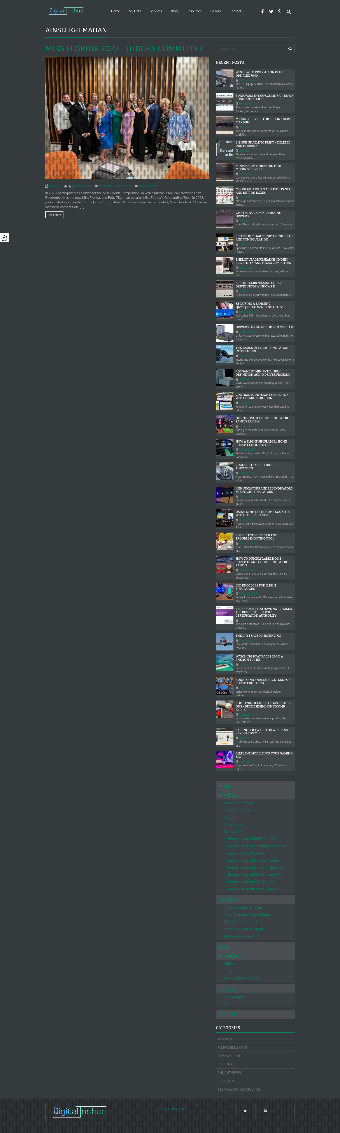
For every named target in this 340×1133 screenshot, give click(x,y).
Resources (194, 11)
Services (156, 11)
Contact (235, 11)
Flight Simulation (233, 1047)
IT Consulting (229, 1056)
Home (115, 11)
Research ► (233, 831)
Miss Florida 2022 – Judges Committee (124, 49)
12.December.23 (248, 496)
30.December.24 (248, 311)
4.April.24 (244, 426)
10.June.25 (244, 197)
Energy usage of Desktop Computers (256, 846)
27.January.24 (246, 473)
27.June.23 (245, 714)
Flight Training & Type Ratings (247, 914)
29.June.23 (245, 688)
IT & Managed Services (241, 922)
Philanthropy (123, 186)
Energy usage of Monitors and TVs (255, 874)
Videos (229, 1004)
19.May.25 (244, 220)
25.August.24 (246, 356)
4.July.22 (55, 186)
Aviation (225, 1039)
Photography (234, 996)
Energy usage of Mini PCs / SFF (252, 839)
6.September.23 (248, 664)
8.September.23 (248, 620)
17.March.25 (245, 291)
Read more (54, 214)
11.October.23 (246, 570)
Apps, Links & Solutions (242, 978)
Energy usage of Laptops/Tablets (254, 860)
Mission (230, 817)
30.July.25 (244, 103)
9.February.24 (247, 449)
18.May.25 (244, 244)
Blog (174, 11)
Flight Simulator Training (243, 907)
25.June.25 (245, 174)
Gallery (215, 11)
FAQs (228, 971)
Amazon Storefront (238, 803)
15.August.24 (246, 379)
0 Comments (148, 186)
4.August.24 (246, 403)
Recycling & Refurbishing (243, 929)
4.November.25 (248, 80)
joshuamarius (82, 186)
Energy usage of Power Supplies (253, 889)
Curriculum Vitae (236, 810)
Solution (226, 1081)
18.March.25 (245, 267)
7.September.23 (248, 640)
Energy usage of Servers (247, 853)
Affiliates (230, 964)
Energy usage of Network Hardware (256, 867)
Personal (105, 186)
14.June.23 (244, 738)
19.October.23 (247, 543)
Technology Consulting (241, 936)
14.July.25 (244, 150)
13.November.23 (248, 520)
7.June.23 (244, 761)
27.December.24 (248, 332)
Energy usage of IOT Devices (250, 882)
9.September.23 (248, 593)
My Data (135, 11)
